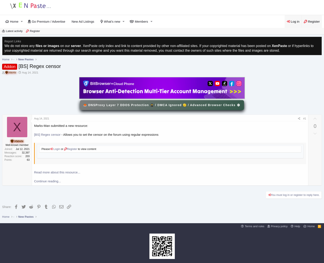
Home (14, 21)
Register (35, 31)
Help (297, 226)
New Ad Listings (83, 21)
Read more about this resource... (57, 172)
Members (141, 21)
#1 (304, 118)
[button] (22, 21)
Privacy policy (279, 226)
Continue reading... (47, 181)
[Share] (299, 118)
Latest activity (14, 31)
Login (56, 149)
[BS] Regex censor (47, 134)
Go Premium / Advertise (48, 21)
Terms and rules (254, 226)
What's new (112, 21)
